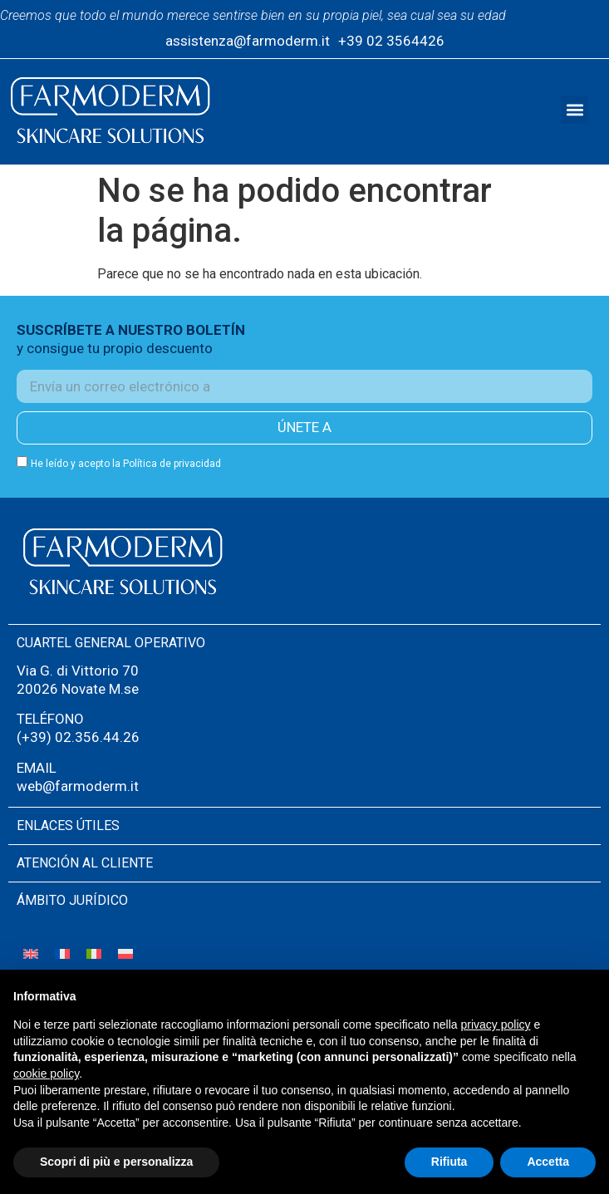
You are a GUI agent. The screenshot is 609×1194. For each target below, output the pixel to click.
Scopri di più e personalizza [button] (116, 1161)
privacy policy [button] (496, 1024)
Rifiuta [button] (449, 1161)
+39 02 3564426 (391, 40)
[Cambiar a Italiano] (94, 953)
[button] (574, 110)
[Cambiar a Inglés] (31, 953)
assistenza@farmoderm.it (247, 40)
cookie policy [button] (46, 1073)
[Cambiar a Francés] (62, 953)
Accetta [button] (548, 1161)
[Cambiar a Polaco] (125, 953)
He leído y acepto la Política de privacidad (126, 463)
